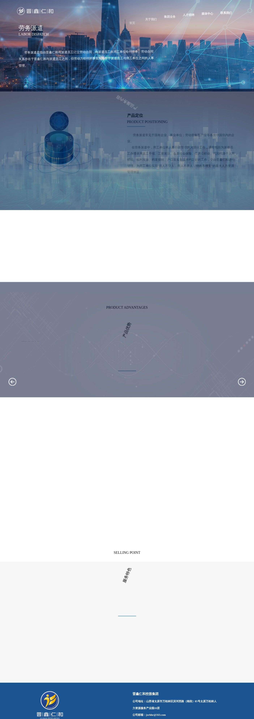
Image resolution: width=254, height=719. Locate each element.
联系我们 (226, 15)
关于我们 (151, 28)
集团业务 (170, 24)
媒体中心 (207, 17)
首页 (132, 31)
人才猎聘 (188, 20)
